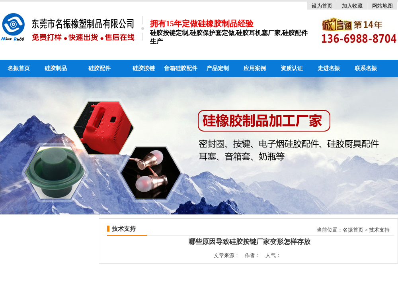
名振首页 (19, 68)
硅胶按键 (144, 68)
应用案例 (255, 68)
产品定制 (218, 68)
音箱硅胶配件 (180, 68)
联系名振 (366, 68)
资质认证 (292, 68)
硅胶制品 (56, 68)
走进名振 (329, 68)
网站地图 (382, 6)
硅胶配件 (99, 68)
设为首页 (322, 6)
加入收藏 (352, 6)
